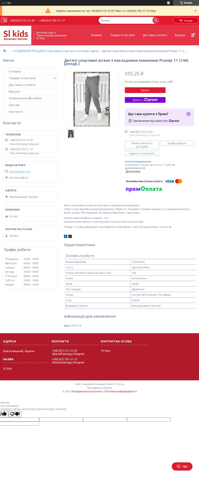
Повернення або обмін (25, 98)
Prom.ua (119, 384)
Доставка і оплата (155, 35)
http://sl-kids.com (19, 171)
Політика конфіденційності (121, 391)
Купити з (145, 100)
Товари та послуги (122, 35)
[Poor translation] (14, 414)
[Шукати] (156, 20)
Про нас (14, 105)
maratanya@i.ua (18, 177)
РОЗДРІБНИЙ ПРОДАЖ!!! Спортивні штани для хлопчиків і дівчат (57, 51)
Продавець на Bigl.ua (99, 387)
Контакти (16, 111)
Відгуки (180, 35)
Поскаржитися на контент (87, 391)
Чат (182, 466)
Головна (96, 35)
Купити (145, 90)
